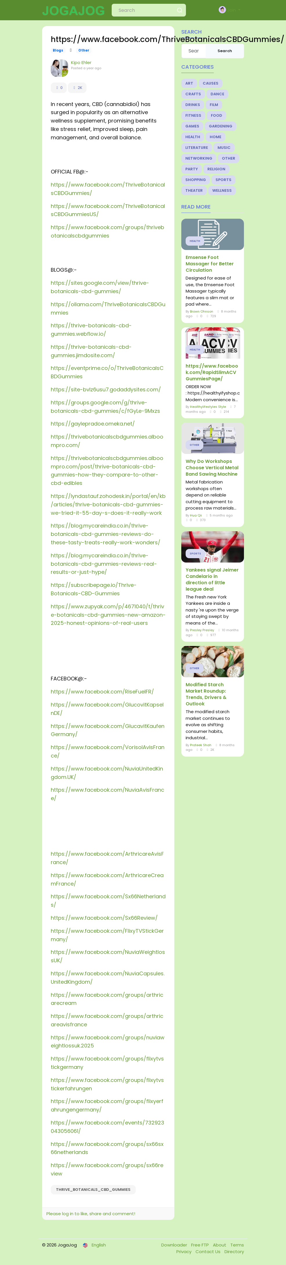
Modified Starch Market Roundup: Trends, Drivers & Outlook (206, 694)
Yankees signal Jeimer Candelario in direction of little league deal (212, 579)
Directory (234, 1251)
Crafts (193, 94)
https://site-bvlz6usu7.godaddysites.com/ (106, 389)
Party (191, 169)
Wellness (222, 190)
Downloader (174, 1245)
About (220, 1245)
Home (215, 137)
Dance (217, 94)
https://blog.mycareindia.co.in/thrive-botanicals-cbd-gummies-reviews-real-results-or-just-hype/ (104, 564)
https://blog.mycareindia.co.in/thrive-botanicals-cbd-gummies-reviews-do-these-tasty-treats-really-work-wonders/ (105, 534)
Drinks (192, 104)
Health (192, 137)
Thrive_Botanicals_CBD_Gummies (93, 1189)
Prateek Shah (200, 745)
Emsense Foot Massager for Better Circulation (210, 263)
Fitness (193, 115)
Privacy (184, 1251)
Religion (216, 169)
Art (189, 83)
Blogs (58, 50)
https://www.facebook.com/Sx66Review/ (104, 917)
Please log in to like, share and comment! (90, 1214)
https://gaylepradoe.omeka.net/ (93, 423)
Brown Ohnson (201, 311)
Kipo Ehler (81, 62)
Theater (194, 190)
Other (83, 50)
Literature (196, 147)
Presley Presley (202, 630)
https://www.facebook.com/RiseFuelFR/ (102, 691)
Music (224, 147)
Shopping (195, 179)
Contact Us (209, 1251)
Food (216, 115)
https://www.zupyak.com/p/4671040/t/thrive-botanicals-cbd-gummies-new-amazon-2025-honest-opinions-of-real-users (108, 615)
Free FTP (200, 1245)
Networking (198, 158)
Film (214, 104)
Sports (223, 179)
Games (192, 126)
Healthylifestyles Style (208, 406)
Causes (210, 83)
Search (225, 51)
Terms (237, 1245)
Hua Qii (196, 515)
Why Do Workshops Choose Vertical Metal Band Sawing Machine (212, 467)
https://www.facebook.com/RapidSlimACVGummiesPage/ (212, 372)
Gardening (220, 126)
